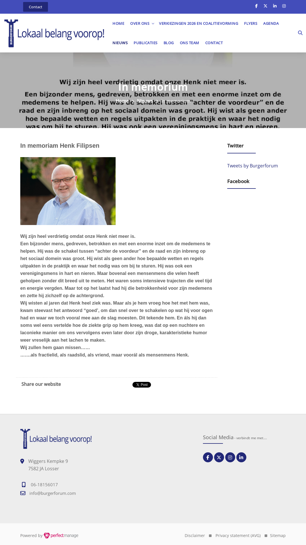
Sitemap (278, 535)
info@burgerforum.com (52, 493)
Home (118, 23)
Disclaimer (195, 535)
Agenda (271, 23)
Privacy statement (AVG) (238, 535)
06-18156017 (44, 484)
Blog (169, 42)
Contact (214, 42)
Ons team (189, 42)
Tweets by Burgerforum (252, 166)
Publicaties (146, 42)
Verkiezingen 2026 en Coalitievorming (198, 23)
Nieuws (120, 42)
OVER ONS (139, 23)
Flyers (250, 23)
